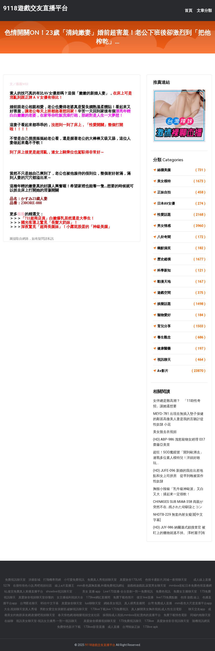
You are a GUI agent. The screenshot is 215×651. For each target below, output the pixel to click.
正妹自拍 (181, 192)
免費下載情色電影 (175, 615)
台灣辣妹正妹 (131, 626)
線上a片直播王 (64, 585)
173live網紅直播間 (98, 597)
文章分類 (204, 10)
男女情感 (181, 226)
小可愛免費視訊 (74, 579)
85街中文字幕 (50, 603)
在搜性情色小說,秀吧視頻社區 (32, 585)
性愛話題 (181, 215)
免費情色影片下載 (69, 626)
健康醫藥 (181, 348)
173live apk (150, 626)
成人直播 (113, 626)
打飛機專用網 (52, 579)
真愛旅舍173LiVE (131, 579)
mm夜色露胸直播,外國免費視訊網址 (100, 585)
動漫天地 (181, 282)
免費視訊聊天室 (15, 579)
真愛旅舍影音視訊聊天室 (173, 621)
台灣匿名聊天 (29, 603)
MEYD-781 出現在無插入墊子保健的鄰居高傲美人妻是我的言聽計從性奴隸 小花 (178, 419)
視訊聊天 (181, 360)
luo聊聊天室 (93, 603)
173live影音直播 (94, 626)
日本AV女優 (181, 203)
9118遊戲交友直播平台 (35, 8)
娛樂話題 (181, 304)
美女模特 (181, 181)
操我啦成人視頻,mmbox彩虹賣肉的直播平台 (132, 615)
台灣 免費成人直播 (160, 603)
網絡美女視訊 (112, 603)
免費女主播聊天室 (185, 591)
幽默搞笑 (181, 248)
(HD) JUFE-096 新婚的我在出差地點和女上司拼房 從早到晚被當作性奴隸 (178, 476)
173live (149, 621)
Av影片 (181, 371)
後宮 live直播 (145, 597)
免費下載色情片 (123, 597)
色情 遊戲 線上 (190, 597)
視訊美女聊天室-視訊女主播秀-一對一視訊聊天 (46, 621)
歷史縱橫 (181, 259)
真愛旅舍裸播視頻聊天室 (100, 621)
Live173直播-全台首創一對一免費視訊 (128, 591)
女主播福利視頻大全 (70, 597)
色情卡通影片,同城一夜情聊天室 (166, 579)
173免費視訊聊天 (130, 621)
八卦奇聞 (181, 237)
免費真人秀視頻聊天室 (102, 579)
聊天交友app (196, 609)
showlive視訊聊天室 (59, 591)
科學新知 (181, 270)
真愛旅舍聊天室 (72, 603)
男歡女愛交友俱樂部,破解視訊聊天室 (64, 609)
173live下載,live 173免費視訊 (109, 609)
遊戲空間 (181, 293)
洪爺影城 (34, 579)
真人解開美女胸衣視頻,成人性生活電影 (156, 609)
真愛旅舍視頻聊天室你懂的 (36, 597)
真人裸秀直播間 (134, 603)
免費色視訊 (163, 591)
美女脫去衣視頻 (165, 432)
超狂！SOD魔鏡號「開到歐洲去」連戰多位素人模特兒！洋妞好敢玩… (178, 457)
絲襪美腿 (181, 170)
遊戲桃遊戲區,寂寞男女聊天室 (146, 585)
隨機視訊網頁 (201, 621)
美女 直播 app (91, 591)
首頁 (188, 10)
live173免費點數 (167, 597)
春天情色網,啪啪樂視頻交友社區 (79, 615)
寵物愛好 (181, 315)
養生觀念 (181, 337)
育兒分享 (181, 326)
